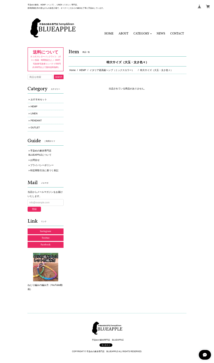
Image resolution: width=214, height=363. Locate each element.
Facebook (45, 244)
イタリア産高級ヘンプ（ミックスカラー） (113, 70)
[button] (142, 33)
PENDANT (36, 120)
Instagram (45, 231)
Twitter (45, 238)
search (58, 76)
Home (72, 70)
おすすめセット (39, 99)
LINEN (34, 113)
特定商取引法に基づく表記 (44, 170)
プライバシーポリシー (42, 165)
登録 (34, 209)
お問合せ (35, 160)
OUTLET (35, 127)
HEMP (82, 70)
